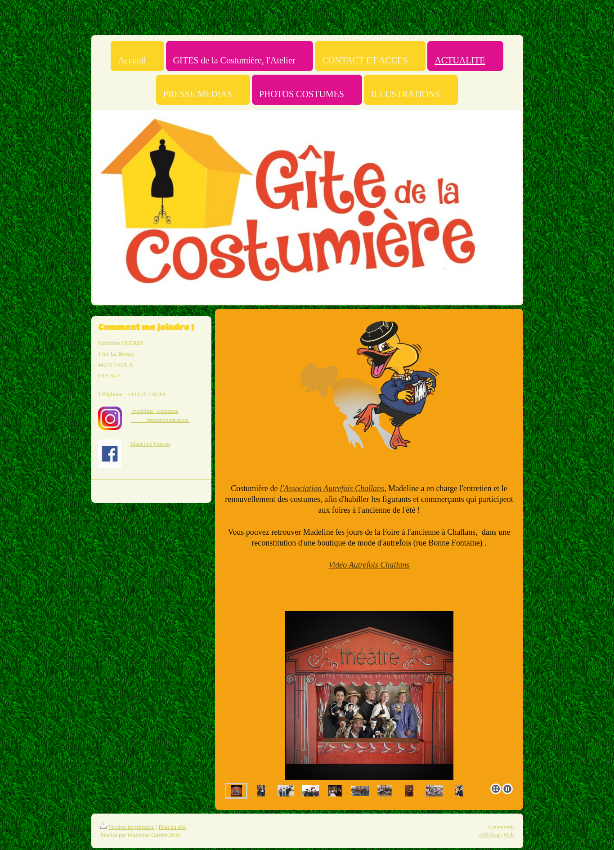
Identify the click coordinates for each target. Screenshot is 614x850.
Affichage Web (496, 834)
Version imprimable (127, 826)
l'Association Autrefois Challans (332, 488)
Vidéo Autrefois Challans (369, 564)
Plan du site (172, 826)
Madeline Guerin (150, 443)
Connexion (501, 826)
